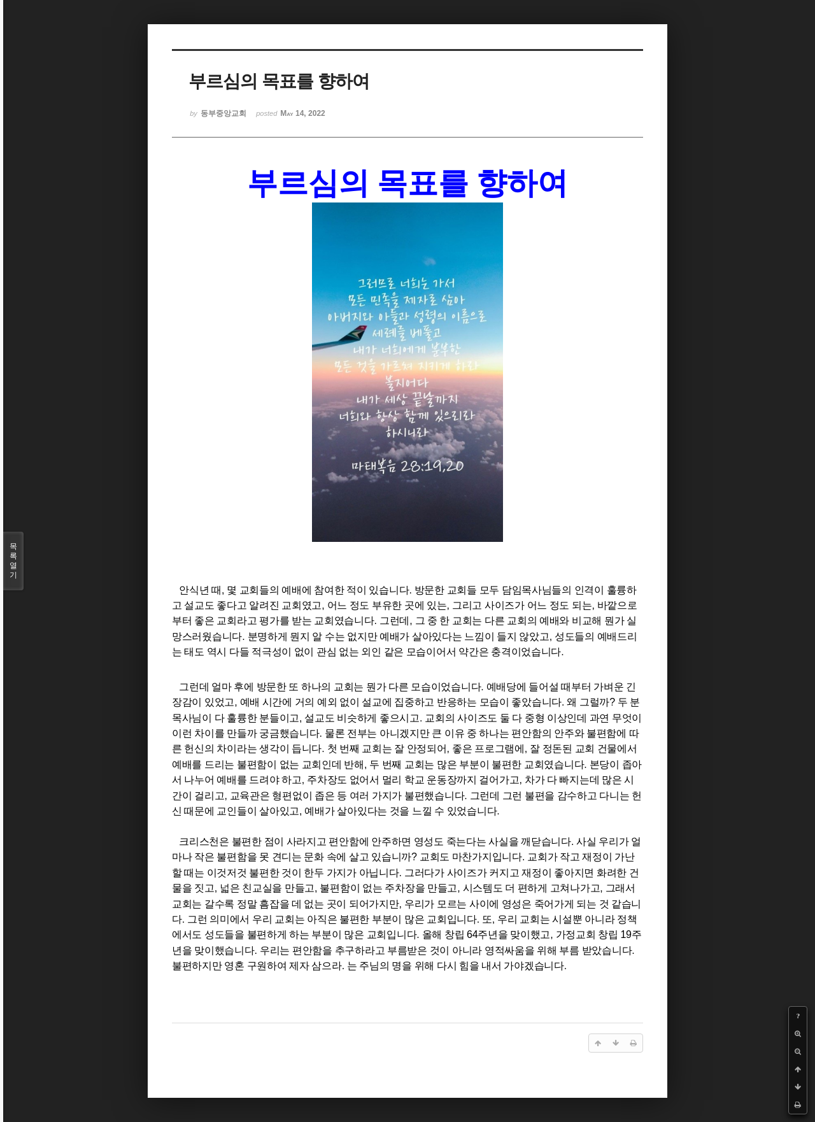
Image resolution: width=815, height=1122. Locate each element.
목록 (13, 561)
